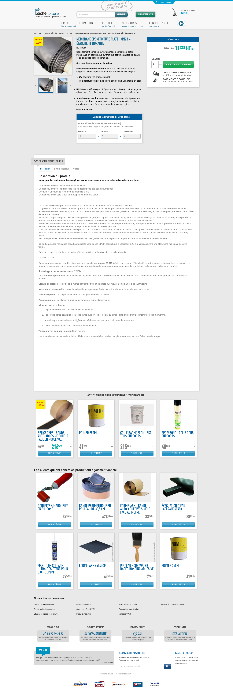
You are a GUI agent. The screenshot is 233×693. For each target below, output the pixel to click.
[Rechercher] (102, 14)
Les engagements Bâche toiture (186, 657)
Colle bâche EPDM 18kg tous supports (136, 434)
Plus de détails (54, 453)
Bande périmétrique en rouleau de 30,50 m (95, 507)
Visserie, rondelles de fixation (172, 604)
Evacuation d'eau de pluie (129, 609)
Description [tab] (45, 169)
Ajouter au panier (178, 64)
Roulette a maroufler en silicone (53, 507)
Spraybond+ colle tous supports (178, 434)
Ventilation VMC (125, 614)
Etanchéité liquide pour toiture (46, 614)
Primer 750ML (88, 432)
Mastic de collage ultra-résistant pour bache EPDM (53, 568)
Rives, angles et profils (128, 604)
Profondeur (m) (128, 131)
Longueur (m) (82, 131)
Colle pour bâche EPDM (86, 609)
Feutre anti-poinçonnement (44, 609)
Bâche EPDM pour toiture (44, 604)
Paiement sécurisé (178, 80)
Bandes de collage (83, 604)
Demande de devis (145, 14)
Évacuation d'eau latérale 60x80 (173, 507)
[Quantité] (155, 64)
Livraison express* (178, 73)
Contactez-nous (181, 664)
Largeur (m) (104, 131)
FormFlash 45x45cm (92, 565)
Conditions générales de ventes (186, 660)
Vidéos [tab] (76, 169)
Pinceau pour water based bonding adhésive (137, 567)
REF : (78, 48)
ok (167, 666)
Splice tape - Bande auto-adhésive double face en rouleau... (53, 435)
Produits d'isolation (83, 614)
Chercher (121, 14)
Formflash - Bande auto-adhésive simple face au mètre (135, 508)
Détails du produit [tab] (61, 169)
